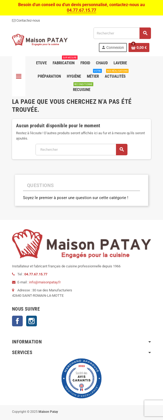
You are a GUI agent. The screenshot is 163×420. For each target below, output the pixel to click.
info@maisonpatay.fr (45, 282)
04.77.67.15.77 (81, 10)
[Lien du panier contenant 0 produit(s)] (139, 47)
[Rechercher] (122, 33)
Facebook (17, 321)
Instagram (31, 321)
